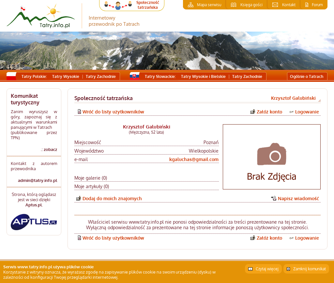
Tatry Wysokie (65, 76)
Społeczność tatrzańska (147, 5)
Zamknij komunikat (309, 268)
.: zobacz (49, 149)
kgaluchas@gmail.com (194, 159)
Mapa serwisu (209, 4)
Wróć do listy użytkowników (113, 111)
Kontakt (289, 4)
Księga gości (251, 4)
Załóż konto (269, 111)
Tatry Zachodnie (101, 76)
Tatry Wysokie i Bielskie (203, 76)
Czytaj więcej (267, 268)
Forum (317, 4)
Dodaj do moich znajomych (112, 198)
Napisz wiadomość (298, 198)
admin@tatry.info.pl (37, 180)
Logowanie (307, 111)
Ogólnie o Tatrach (306, 76)
